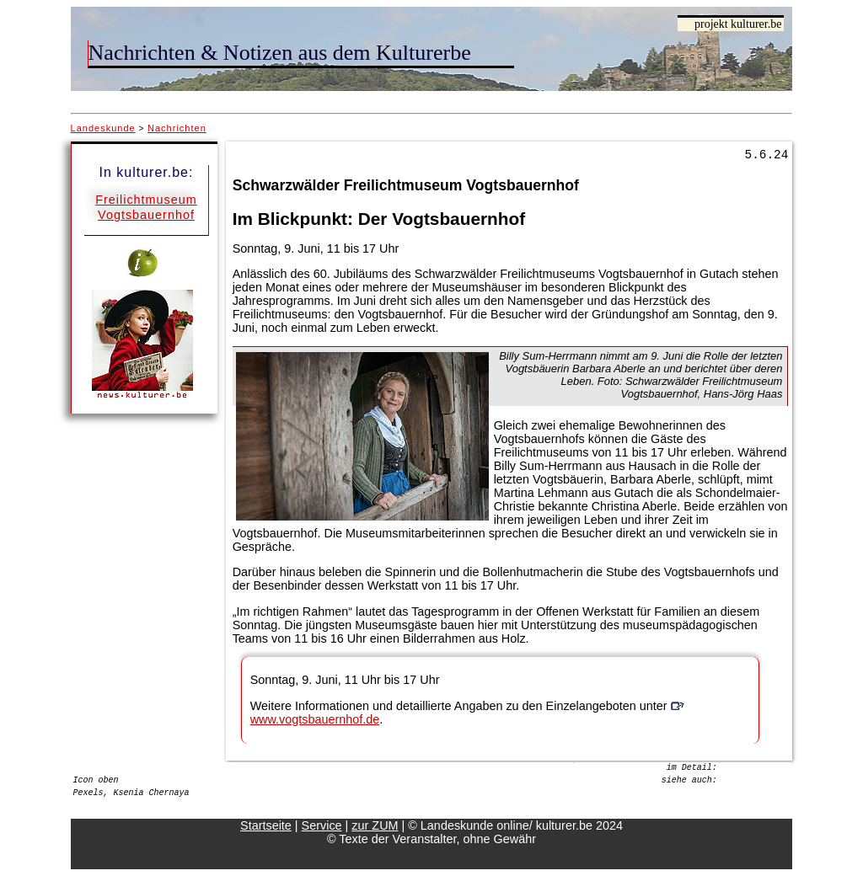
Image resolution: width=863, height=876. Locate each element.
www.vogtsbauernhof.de (315, 719)
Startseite (266, 825)
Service (322, 825)
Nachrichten (176, 128)
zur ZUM (374, 825)
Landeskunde (103, 128)
